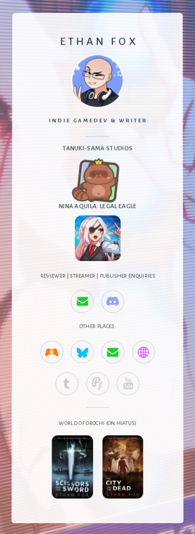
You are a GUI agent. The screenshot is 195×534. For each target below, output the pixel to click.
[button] (82, 301)
